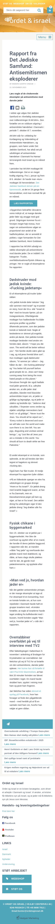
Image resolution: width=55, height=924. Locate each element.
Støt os (7, 3)
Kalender (39, 3)
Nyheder (6, 859)
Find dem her (8, 811)
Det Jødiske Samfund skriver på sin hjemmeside (24, 186)
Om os (28, 3)
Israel (4, 849)
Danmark (6, 854)
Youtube (8, 829)
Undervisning (8, 864)
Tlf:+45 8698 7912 (35, 907)
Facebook (8, 823)
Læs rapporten (23, 203)
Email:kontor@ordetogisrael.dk (27, 911)
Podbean (8, 836)
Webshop (18, 3)
